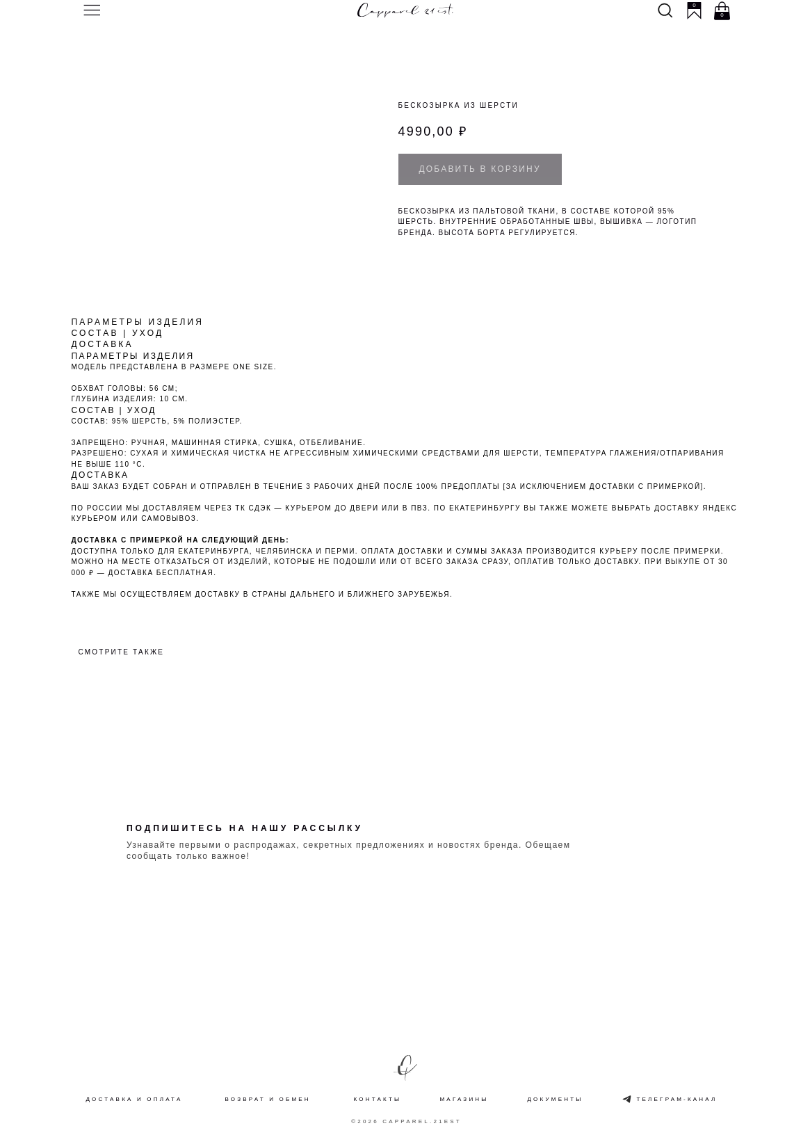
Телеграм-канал (677, 1099)
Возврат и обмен (268, 1099)
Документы (555, 1099)
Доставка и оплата (134, 1099)
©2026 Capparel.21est (406, 1121)
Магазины (464, 1099)
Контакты (378, 1099)
